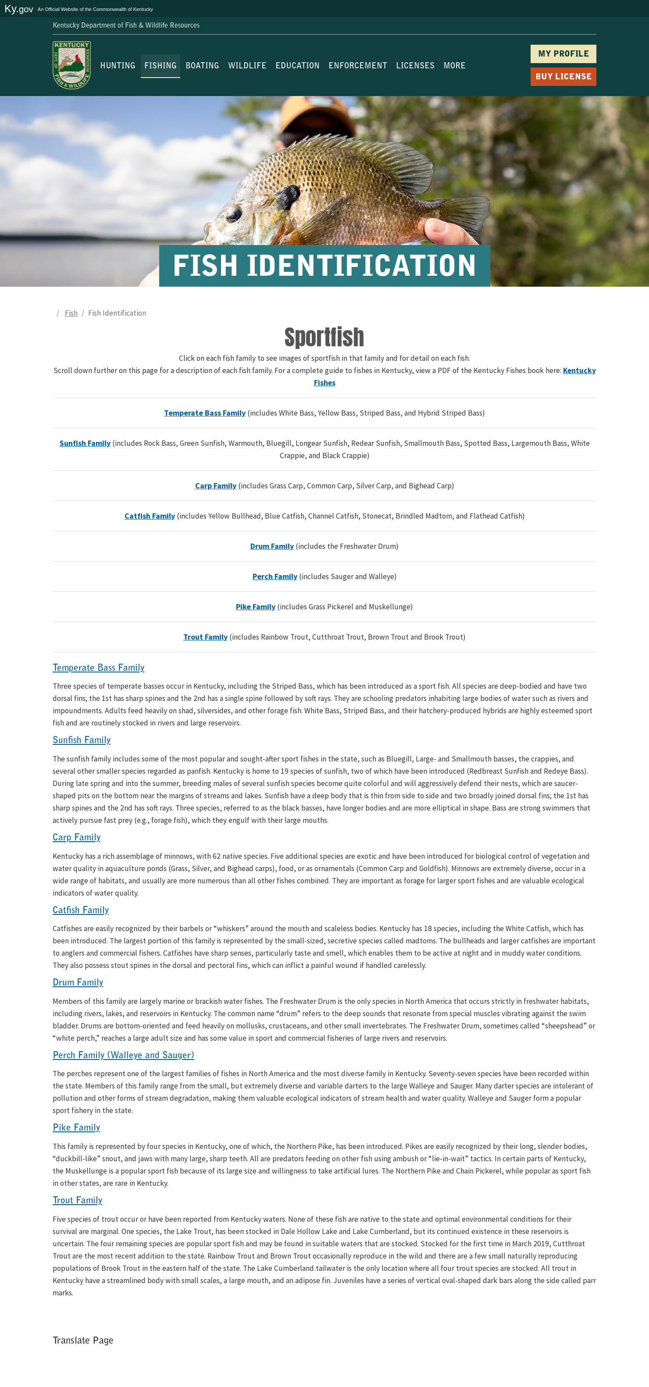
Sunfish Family (85, 443)
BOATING (202, 67)
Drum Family (272, 546)
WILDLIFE (247, 67)
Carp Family (215, 485)
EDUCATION (297, 67)
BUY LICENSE (563, 77)
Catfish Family (150, 516)
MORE (454, 67)
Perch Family (275, 576)
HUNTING (118, 67)
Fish (71, 313)
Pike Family (255, 606)
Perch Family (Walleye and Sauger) (123, 1055)
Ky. (18, 8)
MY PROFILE (563, 54)
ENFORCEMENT (357, 67)
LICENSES (415, 67)
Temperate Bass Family (205, 413)
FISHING (160, 67)
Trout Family (205, 637)
